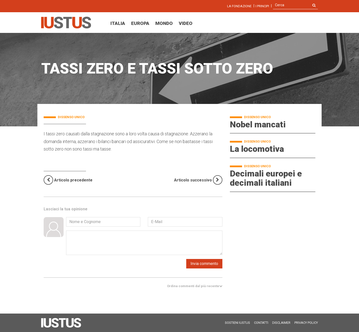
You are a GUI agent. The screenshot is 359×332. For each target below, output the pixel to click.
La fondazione (239, 6)
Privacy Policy (306, 323)
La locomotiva (257, 149)
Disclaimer (281, 323)
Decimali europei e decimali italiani (266, 178)
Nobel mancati (258, 124)
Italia (117, 23)
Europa (140, 23)
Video (185, 23)
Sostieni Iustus (237, 323)
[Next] (198, 180)
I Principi (262, 6)
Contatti (261, 323)
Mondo (164, 23)
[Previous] (68, 180)
